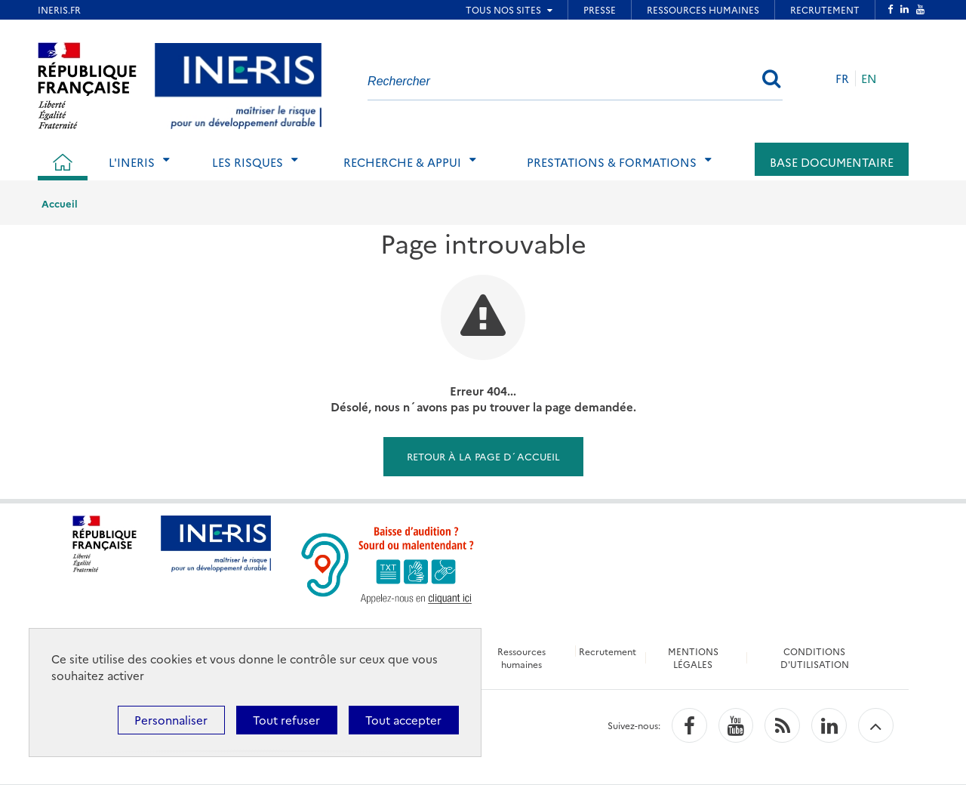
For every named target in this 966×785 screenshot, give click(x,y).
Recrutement (607, 651)
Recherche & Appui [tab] (402, 162)
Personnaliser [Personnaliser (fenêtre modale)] (171, 720)
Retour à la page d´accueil (483, 456)
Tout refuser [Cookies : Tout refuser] (286, 720)
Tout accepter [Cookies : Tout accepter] (403, 720)
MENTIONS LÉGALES (693, 657)
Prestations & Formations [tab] (612, 162)
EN (869, 78)
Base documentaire (832, 162)
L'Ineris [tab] (132, 162)
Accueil (60, 203)
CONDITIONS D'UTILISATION (814, 657)
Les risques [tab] (247, 162)
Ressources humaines (521, 657)
